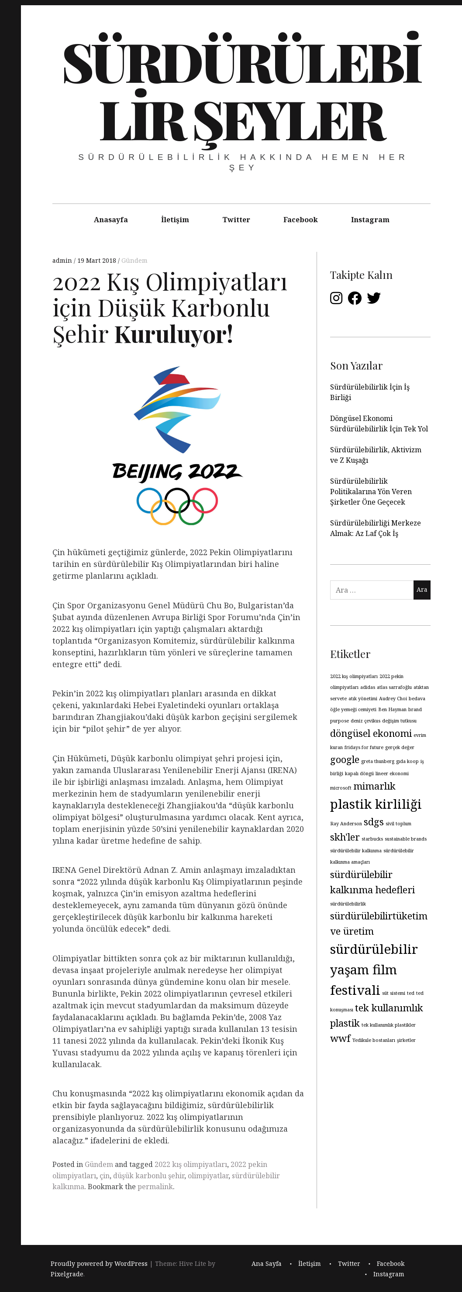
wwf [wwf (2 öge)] (340, 1038)
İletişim (175, 219)
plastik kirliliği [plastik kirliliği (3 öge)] (376, 804)
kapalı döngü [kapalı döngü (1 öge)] (359, 773)
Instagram (370, 219)
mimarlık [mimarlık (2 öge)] (374, 786)
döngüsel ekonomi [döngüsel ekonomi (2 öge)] (371, 733)
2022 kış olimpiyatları (191, 1164)
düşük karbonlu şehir (148, 1175)
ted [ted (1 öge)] (410, 993)
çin (105, 1175)
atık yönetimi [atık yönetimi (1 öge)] (362, 698)
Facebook (300, 219)
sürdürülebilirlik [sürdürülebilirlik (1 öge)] (348, 904)
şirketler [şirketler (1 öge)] (406, 1040)
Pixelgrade (67, 1274)
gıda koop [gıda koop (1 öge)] (407, 761)
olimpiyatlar (208, 1175)
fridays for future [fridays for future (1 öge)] (364, 747)
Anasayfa (111, 219)
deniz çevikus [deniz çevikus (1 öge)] (365, 721)
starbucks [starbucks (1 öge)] (372, 839)
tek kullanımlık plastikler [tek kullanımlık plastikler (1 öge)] (389, 1025)
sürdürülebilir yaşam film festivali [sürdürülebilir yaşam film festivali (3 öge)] (374, 969)
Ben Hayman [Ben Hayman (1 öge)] (392, 709)
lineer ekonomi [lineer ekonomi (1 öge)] (392, 773)
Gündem (134, 260)
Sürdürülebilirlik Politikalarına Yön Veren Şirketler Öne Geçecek (371, 491)
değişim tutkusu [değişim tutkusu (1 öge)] (399, 721)
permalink (155, 1186)
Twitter (236, 219)
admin (63, 260)
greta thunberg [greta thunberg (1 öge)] (377, 761)
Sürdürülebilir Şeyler (241, 89)
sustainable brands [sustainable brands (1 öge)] (406, 839)
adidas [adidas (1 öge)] (367, 687)
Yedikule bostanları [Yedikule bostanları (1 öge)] (373, 1040)
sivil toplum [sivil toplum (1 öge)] (398, 824)
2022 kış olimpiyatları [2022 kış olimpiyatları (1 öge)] (354, 676)
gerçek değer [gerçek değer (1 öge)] (399, 747)
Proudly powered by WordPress (99, 1263)
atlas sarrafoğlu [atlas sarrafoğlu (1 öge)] (394, 687)
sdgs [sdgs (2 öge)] (374, 821)
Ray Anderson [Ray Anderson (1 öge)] (346, 824)
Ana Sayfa (267, 1263)
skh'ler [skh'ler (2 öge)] (345, 837)
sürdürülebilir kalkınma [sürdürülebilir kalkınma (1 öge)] (356, 851)
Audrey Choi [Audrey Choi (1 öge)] (393, 698)
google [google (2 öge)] (344, 759)
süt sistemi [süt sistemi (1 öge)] (393, 993)
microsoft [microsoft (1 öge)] (341, 788)
